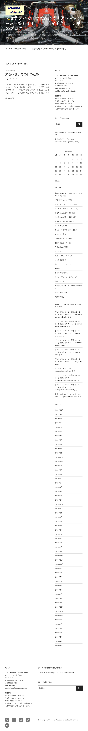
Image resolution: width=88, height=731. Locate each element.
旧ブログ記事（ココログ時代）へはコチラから (49, 49)
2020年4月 (58, 590)
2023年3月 (58, 440)
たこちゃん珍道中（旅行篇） (65, 213)
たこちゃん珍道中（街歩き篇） (66, 217)
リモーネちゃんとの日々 (63, 238)
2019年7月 (58, 628)
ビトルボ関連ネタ (61, 226)
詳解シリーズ (59, 281)
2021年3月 (58, 543)
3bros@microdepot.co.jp (67, 91)
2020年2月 (58, 598)
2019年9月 (58, 620)
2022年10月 (59, 461)
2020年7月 (58, 577)
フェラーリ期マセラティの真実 (66, 230)
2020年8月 (58, 573)
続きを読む (10, 98)
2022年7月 (58, 474)
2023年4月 (58, 436)
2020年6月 (58, 581)
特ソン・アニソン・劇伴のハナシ (67, 277)
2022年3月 (58, 491)
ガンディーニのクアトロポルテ (66, 204)
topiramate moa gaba (69, 396)
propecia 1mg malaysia (63, 371)
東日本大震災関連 (61, 273)
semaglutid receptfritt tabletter (65, 380)
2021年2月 (58, 547)
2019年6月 (58, 633)
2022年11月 (59, 457)
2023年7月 (58, 423)
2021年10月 (59, 513)
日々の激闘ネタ (60, 260)
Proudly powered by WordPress (67, 720)
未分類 (57, 268)
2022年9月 (58, 466)
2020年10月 (59, 564)
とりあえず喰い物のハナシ (64, 221)
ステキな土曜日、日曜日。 (64, 368)
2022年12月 (59, 453)
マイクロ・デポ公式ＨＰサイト (17, 49)
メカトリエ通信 (60, 234)
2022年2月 (58, 496)
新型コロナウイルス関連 (63, 256)
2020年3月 (58, 594)
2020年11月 (59, 560)
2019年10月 (59, 616)
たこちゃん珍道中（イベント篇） (67, 209)
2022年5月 (58, 483)
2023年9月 (58, 414)
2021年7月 (58, 526)
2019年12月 (59, 607)
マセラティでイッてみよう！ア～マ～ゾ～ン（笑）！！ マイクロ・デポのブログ (43, 23)
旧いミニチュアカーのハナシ (65, 264)
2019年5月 (58, 637)
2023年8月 (58, 419)
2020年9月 (58, 568)
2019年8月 (58, 624)
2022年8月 (58, 470)
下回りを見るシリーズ (63, 243)
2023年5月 (58, 431)
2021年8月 (58, 521)
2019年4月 (58, 641)
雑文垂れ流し (59, 297)
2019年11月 (59, 611)
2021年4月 (58, 538)
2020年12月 (59, 556)
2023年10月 (59, 410)
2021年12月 (59, 504)
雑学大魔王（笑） (61, 292)
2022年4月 (58, 487)
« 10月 (57, 180)
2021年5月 (58, 534)
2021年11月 (59, 508)
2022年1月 (58, 500)
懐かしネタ (59, 251)
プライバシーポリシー (46, 720)
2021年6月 (58, 530)
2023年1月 (58, 449)
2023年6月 (58, 427)
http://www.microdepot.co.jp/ (65, 142)
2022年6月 (58, 478)
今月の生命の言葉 (61, 247)
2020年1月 (58, 603)
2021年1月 (58, 551)
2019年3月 (58, 646)
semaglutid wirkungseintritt (64, 390)
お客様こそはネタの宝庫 (63, 200)
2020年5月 (58, 586)
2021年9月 (58, 517)
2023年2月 (58, 444)
